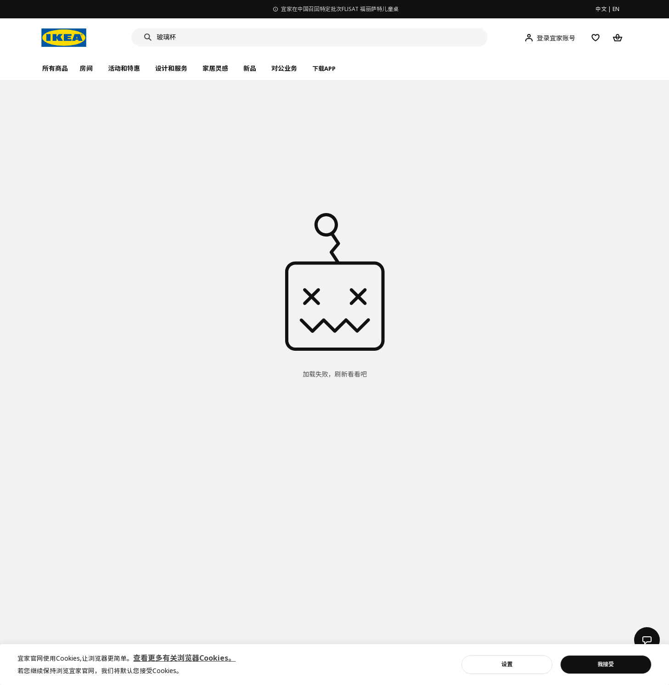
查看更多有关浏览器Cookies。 (184, 658)
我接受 (605, 664)
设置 (506, 664)
